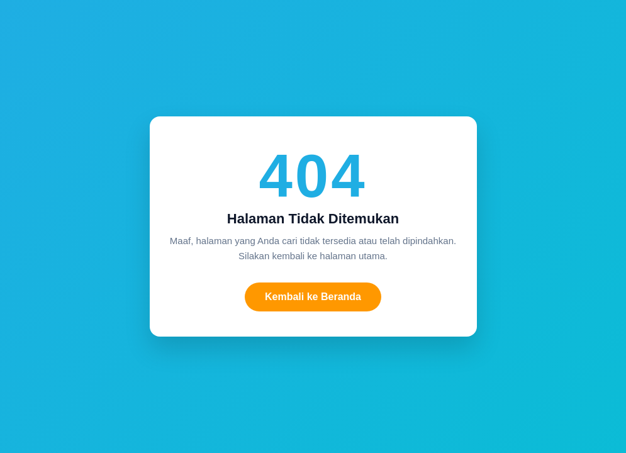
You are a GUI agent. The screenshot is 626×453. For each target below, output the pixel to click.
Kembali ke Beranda (313, 296)
